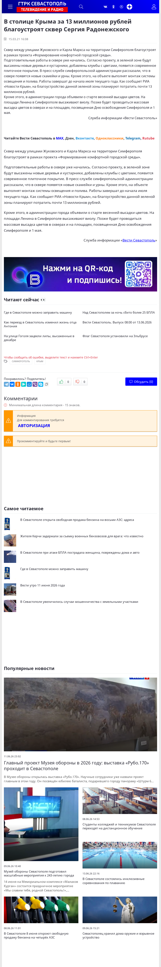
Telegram (133, 138)
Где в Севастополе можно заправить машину (38, 312)
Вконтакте (85, 138)
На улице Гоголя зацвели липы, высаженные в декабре (39, 338)
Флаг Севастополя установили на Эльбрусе (115, 336)
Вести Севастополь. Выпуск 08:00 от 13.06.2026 (117, 322)
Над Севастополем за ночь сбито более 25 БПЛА (119, 312)
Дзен (69, 138)
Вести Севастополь (140, 118)
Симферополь (21, 361)
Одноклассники (110, 138)
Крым (39, 361)
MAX (59, 138)
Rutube (148, 138)
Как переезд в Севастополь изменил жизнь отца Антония (40, 324)
